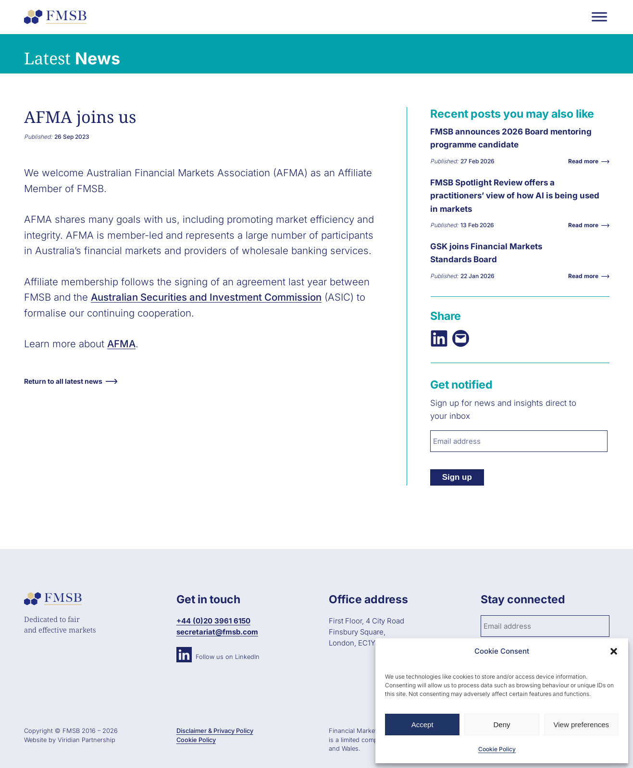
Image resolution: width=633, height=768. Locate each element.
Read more (585, 161)
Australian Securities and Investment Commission (206, 297)
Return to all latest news (63, 381)
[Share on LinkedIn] (439, 338)
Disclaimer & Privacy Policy (214, 730)
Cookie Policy (497, 749)
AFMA (121, 344)
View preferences (581, 724)
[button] (614, 651)
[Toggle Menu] (599, 16)
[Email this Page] (460, 338)
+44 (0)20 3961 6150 (213, 620)
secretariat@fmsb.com (217, 631)
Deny (501, 724)
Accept (422, 724)
